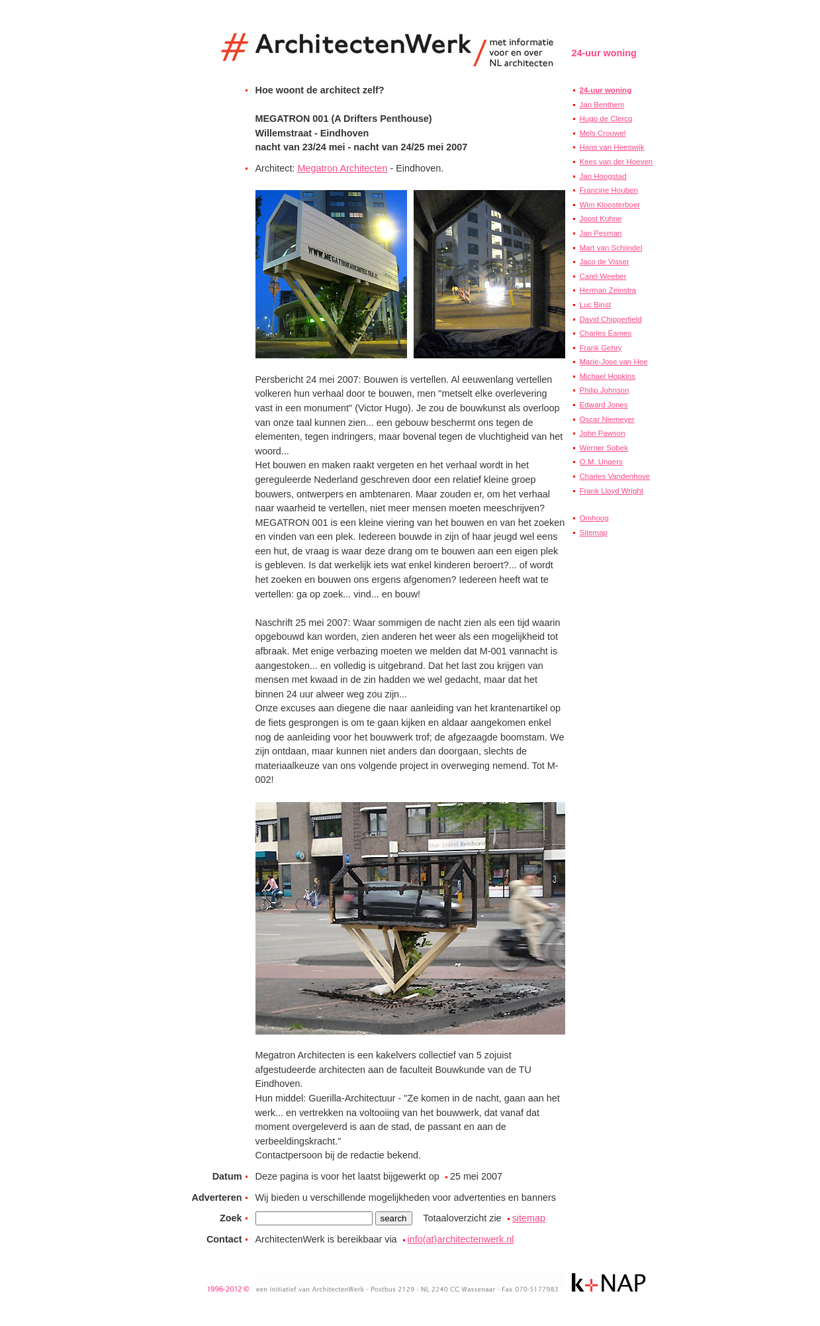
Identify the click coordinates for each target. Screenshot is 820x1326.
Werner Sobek (604, 448)
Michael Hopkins (607, 376)
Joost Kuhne (601, 219)
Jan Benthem (602, 105)
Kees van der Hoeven (616, 162)
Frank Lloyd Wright (611, 491)
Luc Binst (595, 305)
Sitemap (594, 532)
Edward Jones (604, 405)
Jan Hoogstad (603, 176)
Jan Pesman (601, 233)
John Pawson (602, 433)
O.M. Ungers (601, 462)
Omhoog (594, 518)
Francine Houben (609, 190)
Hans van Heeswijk (612, 147)
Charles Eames (606, 333)
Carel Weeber (603, 276)
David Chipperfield (611, 319)
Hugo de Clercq (606, 119)
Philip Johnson (604, 390)
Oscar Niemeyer (607, 419)
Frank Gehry (601, 348)
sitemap (528, 1218)
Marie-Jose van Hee (614, 362)
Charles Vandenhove (615, 476)
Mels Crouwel (603, 133)
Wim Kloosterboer (610, 205)
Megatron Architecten (342, 168)
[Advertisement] (611, 778)
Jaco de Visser (604, 262)
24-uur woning (606, 90)
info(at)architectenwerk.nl (461, 1239)
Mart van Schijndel (611, 248)
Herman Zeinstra (608, 290)
